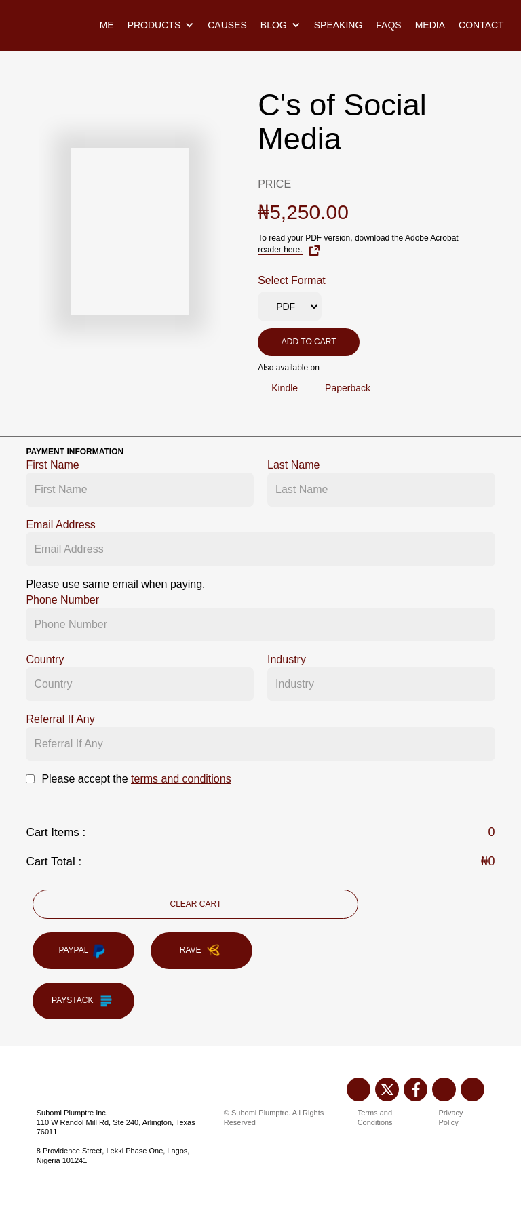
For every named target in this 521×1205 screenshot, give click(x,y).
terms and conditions (181, 779)
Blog (273, 25)
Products (154, 25)
